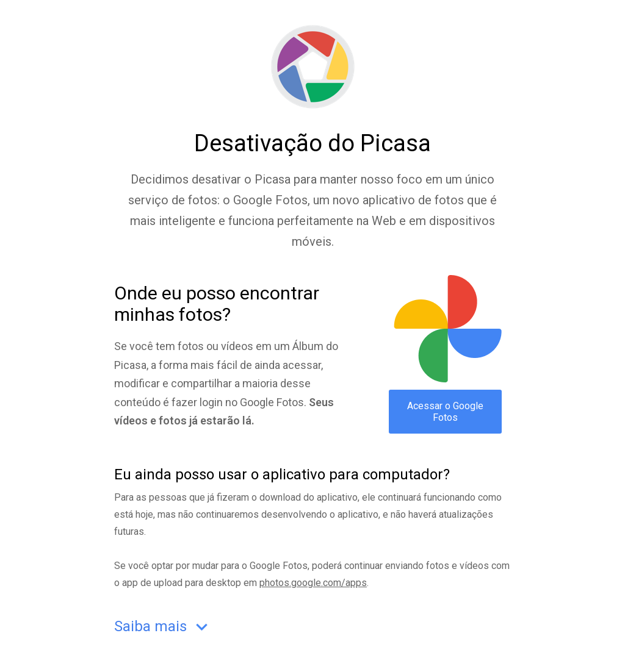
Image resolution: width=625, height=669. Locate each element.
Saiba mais (163, 627)
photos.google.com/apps (313, 583)
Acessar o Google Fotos (445, 411)
